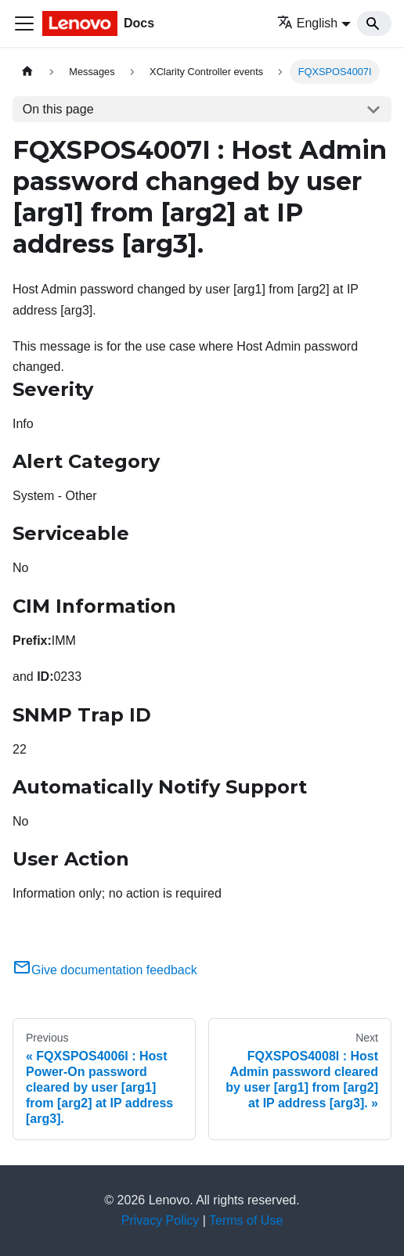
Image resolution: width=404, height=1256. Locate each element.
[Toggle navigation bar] (24, 23)
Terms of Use (246, 1220)
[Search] (374, 23)
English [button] (307, 23)
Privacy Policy (160, 1220)
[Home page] (27, 71)
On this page (58, 109)
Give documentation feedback (105, 970)
